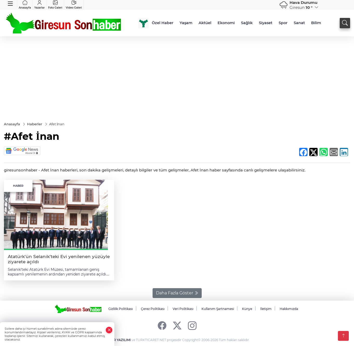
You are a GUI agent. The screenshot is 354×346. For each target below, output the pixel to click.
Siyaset (265, 22)
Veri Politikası (183, 309)
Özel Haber (162, 22)
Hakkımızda (289, 309)
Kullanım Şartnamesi (217, 309)
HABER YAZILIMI (117, 340)
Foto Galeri (55, 4)
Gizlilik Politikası (120, 309)
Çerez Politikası (153, 309)
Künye (247, 309)
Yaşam (186, 22)
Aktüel (205, 22)
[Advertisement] (177, 75)
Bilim (316, 22)
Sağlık (247, 22)
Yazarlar (39, 4)
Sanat (299, 22)
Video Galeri (74, 4)
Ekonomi (226, 22)
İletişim (266, 309)
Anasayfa (25, 4)
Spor (283, 22)
